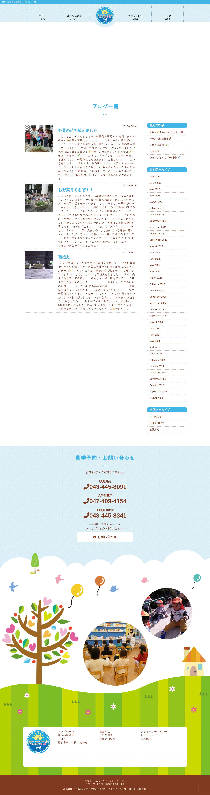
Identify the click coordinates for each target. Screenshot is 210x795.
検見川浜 (154, 429)
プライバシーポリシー (154, 731)
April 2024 (154, 347)
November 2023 (157, 378)
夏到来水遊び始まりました (166, 132)
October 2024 (156, 309)
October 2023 (156, 385)
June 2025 (155, 258)
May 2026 (154, 189)
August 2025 (156, 246)
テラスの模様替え (160, 138)
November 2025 (157, 227)
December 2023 (157, 372)
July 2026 (154, 176)
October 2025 (156, 233)
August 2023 (156, 397)
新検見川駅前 (156, 423)
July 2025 (154, 252)
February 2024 (157, 360)
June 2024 (155, 334)
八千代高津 (155, 416)
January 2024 (156, 366)
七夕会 (154, 151)
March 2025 (155, 277)
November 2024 (157, 303)
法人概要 (146, 738)
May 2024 (154, 341)
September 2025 (158, 239)
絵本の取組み (66, 734)
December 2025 (157, 221)
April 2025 (154, 271)
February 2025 (157, 284)
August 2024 (156, 322)
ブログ (62, 738)
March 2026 (155, 201)
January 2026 (156, 214)
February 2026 (157, 208)
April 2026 (154, 195)
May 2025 (154, 265)
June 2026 (155, 183)
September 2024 (158, 315)
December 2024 (157, 296)
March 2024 (155, 353)
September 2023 (158, 391)
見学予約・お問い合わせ (73, 742)
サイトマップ (149, 734)
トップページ (66, 731)
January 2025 (156, 290)
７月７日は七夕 (159, 145)
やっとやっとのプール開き (165, 157)
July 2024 (154, 328)
